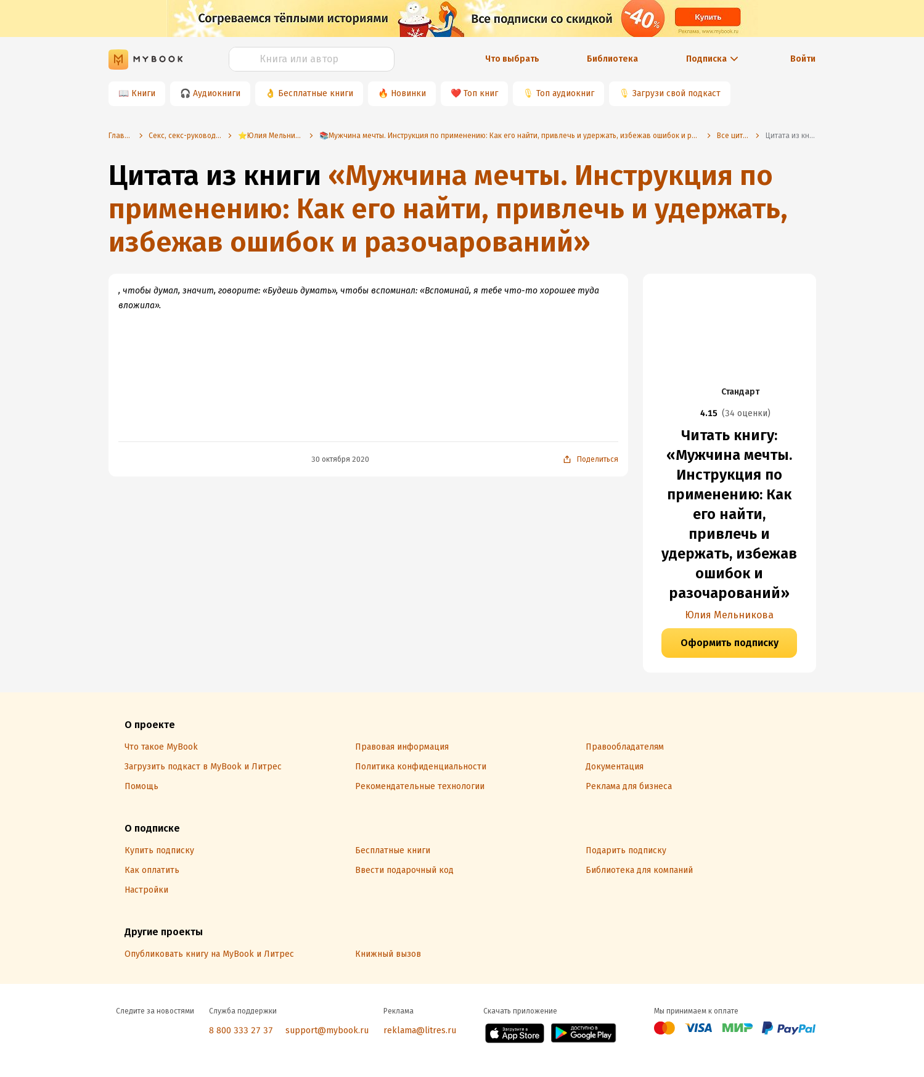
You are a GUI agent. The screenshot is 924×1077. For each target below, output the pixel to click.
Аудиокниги (216, 93)
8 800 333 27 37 (241, 1030)
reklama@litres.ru (419, 1030)
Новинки (408, 93)
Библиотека (612, 59)
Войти (803, 59)
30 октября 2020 (340, 459)
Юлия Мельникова (729, 615)
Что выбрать (512, 59)
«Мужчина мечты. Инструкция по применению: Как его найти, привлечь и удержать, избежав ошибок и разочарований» (448, 208)
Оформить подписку (730, 643)
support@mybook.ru (327, 1030)
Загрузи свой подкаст (676, 93)
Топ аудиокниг (565, 93)
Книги (143, 93)
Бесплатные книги (315, 93)
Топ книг (481, 93)
